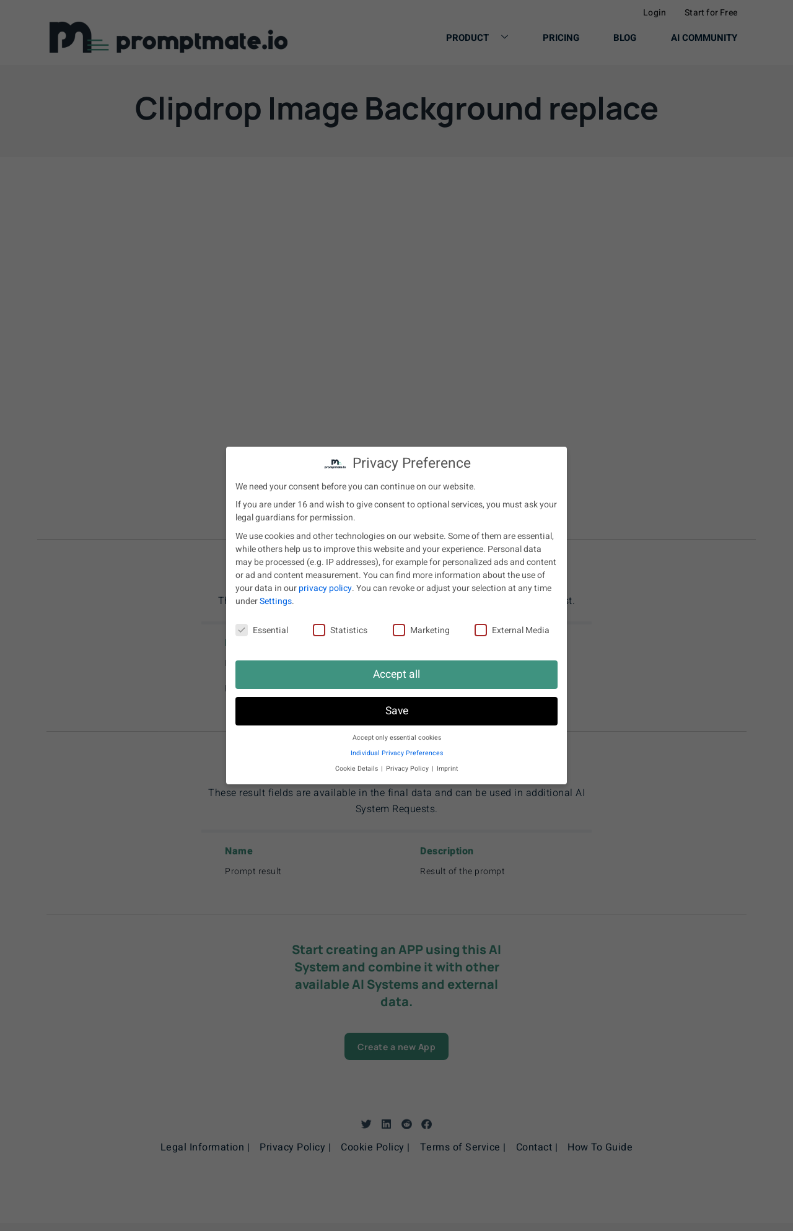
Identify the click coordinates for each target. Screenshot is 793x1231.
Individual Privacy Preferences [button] (397, 753)
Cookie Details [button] (357, 768)
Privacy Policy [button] (408, 768)
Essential (261, 630)
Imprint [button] (447, 768)
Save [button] (396, 711)
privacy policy (325, 588)
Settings (276, 601)
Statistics (340, 630)
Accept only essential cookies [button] (397, 737)
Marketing (421, 630)
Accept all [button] (396, 674)
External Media (512, 630)
